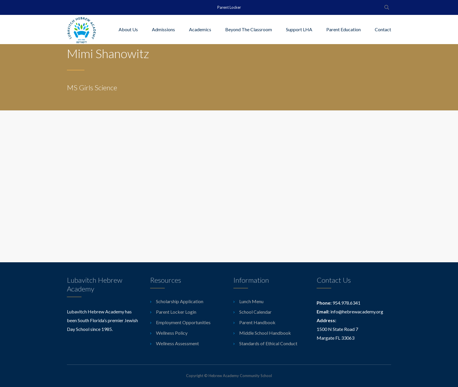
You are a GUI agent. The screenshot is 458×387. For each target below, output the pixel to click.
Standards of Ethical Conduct (268, 343)
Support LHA (299, 29)
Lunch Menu (251, 301)
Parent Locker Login (176, 312)
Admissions (163, 29)
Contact (383, 29)
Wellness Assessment (177, 343)
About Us (128, 29)
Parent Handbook (257, 322)
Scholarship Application (179, 301)
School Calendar (255, 312)
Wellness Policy (172, 333)
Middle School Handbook (265, 333)
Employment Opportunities (183, 322)
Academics (200, 29)
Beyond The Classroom (248, 29)
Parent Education (343, 29)
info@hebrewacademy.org (356, 311)
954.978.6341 (346, 303)
